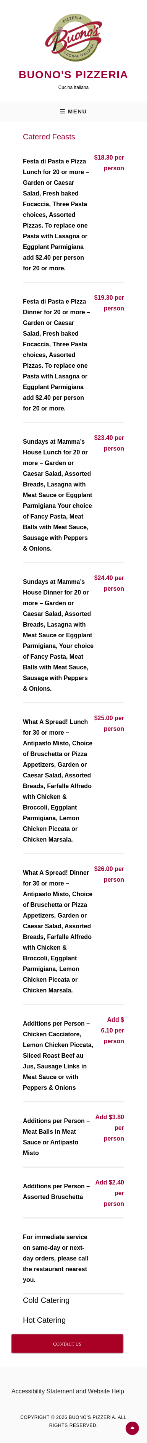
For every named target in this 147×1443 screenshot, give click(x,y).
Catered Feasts (49, 137)
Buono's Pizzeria (73, 75)
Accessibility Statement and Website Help (67, 1391)
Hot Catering (44, 1320)
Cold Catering (46, 1300)
